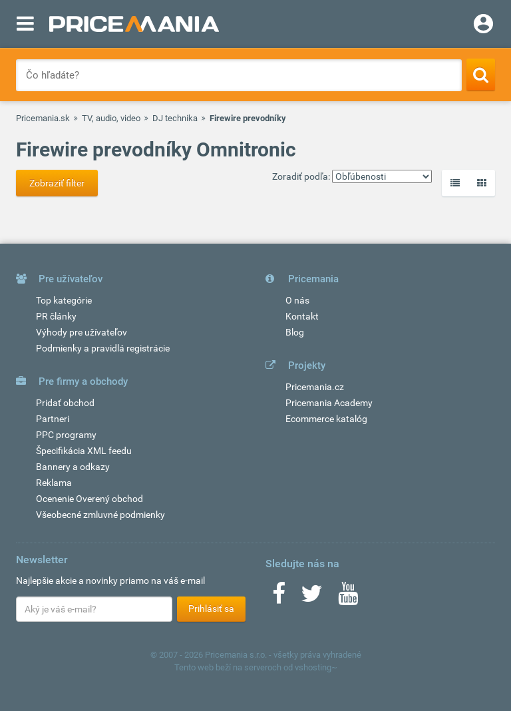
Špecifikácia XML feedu (84, 450)
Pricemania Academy (329, 402)
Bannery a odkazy (73, 466)
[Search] (480, 75)
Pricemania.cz (314, 386)
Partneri (52, 418)
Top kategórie (64, 300)
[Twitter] (311, 598)
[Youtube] (348, 598)
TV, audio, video (111, 118)
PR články (56, 316)
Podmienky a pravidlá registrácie (103, 348)
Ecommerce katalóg (326, 418)
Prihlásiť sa (211, 608)
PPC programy (66, 434)
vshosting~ (316, 667)
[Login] (483, 25)
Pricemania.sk (43, 118)
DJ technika (175, 118)
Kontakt (302, 316)
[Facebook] (278, 598)
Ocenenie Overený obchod (89, 498)
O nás (297, 300)
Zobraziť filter (57, 183)
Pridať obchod (65, 402)
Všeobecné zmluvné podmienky (100, 514)
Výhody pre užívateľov (81, 332)
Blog (294, 332)
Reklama (54, 482)
